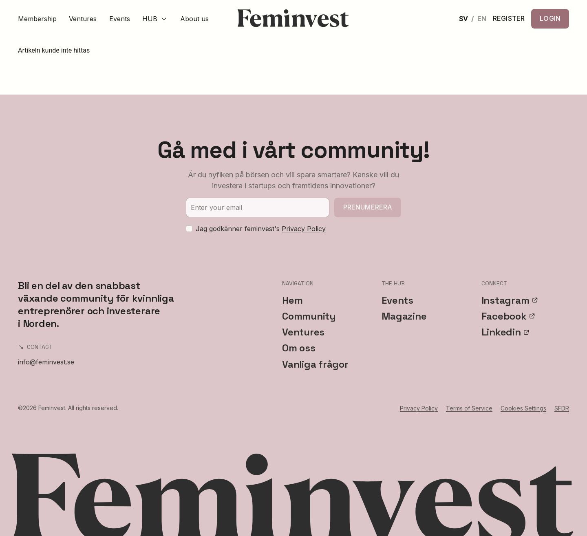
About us (194, 19)
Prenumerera (368, 207)
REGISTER (509, 18)
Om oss (299, 348)
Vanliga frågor (315, 364)
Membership (37, 19)
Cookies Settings (523, 408)
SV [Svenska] (463, 19)
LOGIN (550, 18)
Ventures (83, 19)
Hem (292, 300)
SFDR (561, 408)
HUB (155, 19)
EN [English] (481, 19)
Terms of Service (469, 408)
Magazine (404, 316)
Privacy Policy (304, 229)
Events (119, 19)
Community (308, 316)
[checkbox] (189, 229)
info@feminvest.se (46, 362)
